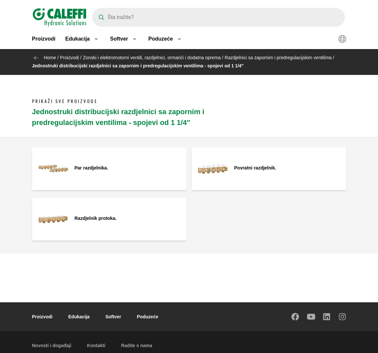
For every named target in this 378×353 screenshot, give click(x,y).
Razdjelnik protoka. (96, 218)
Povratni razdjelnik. (255, 167)
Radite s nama (136, 345)
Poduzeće (147, 316)
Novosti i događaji (52, 345)
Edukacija (79, 316)
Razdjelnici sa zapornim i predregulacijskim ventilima (278, 57)
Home (50, 57)
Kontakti (96, 345)
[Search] (218, 17)
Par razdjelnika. (91, 167)
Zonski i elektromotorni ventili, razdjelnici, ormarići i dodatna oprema (152, 57)
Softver (113, 316)
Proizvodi (44, 39)
